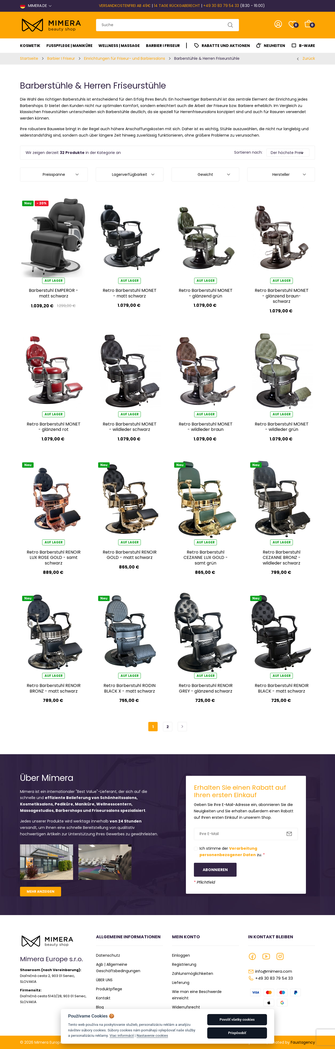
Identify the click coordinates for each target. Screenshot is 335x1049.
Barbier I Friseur (163, 45)
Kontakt (103, 998)
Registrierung (184, 964)
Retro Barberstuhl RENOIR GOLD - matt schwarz (130, 555)
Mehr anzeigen (40, 891)
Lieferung (180, 982)
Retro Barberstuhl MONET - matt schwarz (130, 293)
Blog (100, 1007)
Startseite (29, 58)
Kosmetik (30, 45)
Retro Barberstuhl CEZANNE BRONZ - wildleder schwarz (282, 557)
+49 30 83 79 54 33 (221, 5)
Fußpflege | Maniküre (69, 45)
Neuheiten (274, 45)
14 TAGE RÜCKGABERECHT (177, 5)
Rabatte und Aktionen (226, 45)
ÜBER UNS (104, 980)
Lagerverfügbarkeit (129, 174)
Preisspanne (54, 174)
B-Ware (307, 45)
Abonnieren (215, 869)
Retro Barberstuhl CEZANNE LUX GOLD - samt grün (206, 557)
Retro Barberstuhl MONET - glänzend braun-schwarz (282, 295)
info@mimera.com (273, 971)
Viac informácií (122, 1035)
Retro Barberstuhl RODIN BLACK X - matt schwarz (129, 688)
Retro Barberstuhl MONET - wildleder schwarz (130, 426)
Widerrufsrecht (186, 1007)
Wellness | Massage (119, 45)
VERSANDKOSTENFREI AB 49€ (125, 5)
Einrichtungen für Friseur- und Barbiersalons (124, 58)
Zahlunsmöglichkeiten (192, 973)
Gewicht (205, 174)
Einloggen (181, 955)
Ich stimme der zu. (232, 851)
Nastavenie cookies (152, 1035)
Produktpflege (109, 989)
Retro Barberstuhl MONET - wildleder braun (206, 426)
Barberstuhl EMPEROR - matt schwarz (53, 293)
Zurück (308, 58)
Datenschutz (108, 955)
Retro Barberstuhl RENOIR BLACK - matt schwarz (282, 688)
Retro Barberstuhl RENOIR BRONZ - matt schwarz (54, 688)
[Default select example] (287, 153)
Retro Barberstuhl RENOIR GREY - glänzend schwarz (206, 688)
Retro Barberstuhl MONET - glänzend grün (206, 293)
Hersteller (281, 174)
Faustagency (303, 1042)
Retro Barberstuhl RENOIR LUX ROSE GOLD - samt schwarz (54, 557)
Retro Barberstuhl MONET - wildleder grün (282, 426)
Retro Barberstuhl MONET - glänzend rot (54, 426)
